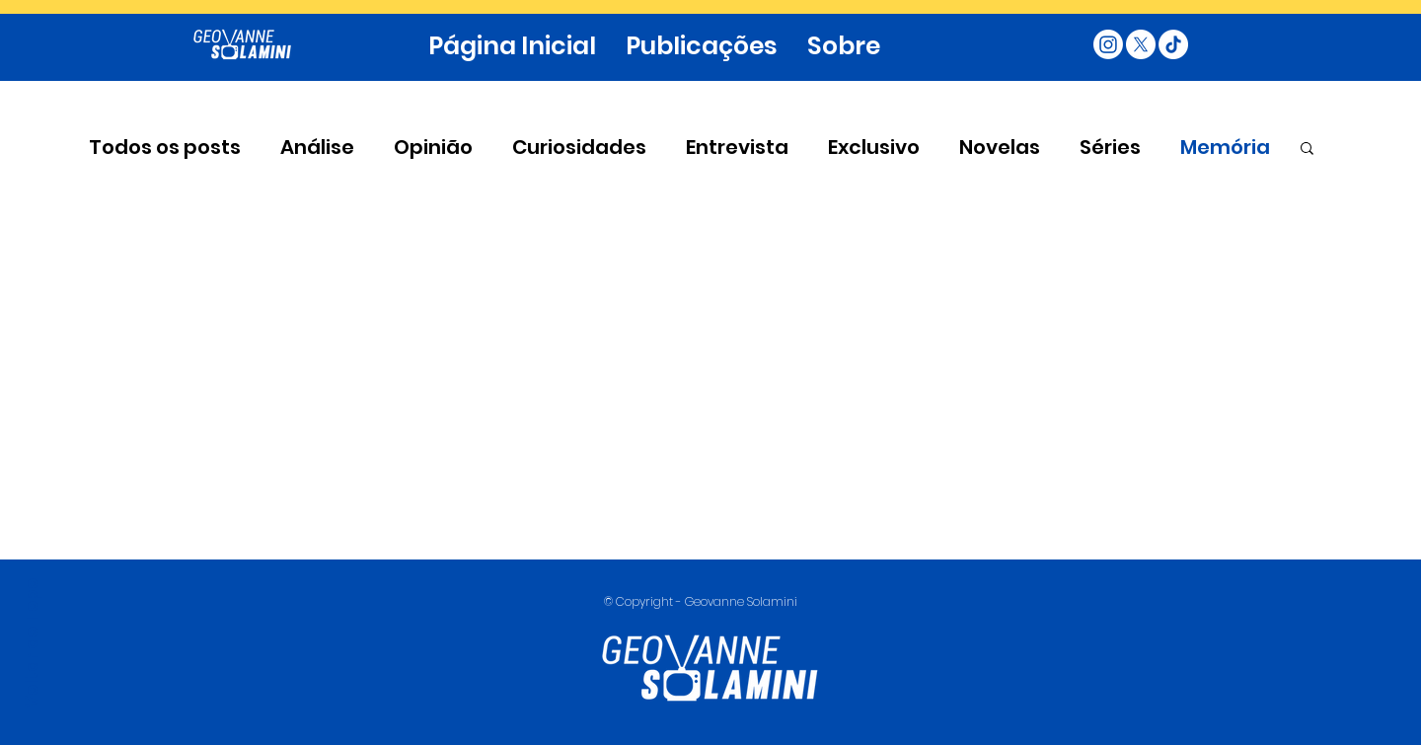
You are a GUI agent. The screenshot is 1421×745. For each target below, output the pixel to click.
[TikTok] (1173, 44)
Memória (1225, 147)
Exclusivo (874, 147)
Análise (317, 147)
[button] (1307, 149)
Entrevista (737, 147)
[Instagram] (1108, 44)
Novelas (999, 147)
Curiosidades (579, 147)
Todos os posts (165, 147)
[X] (1141, 44)
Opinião (433, 147)
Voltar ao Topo (31, 643)
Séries (1110, 147)
